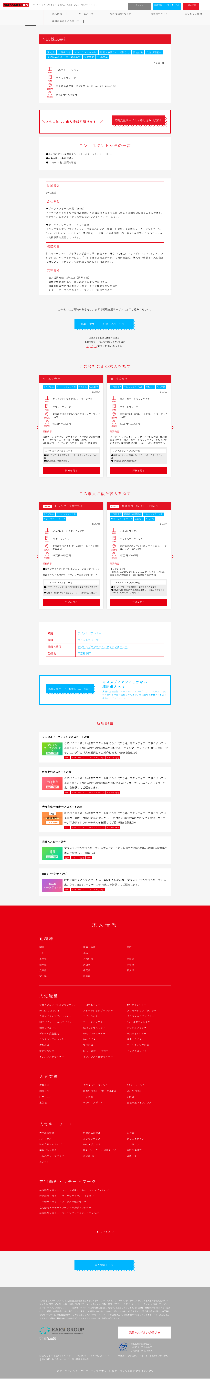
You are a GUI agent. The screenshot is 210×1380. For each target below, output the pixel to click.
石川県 (130, 971)
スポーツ (132, 1156)
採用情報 (55, 1357)
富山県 (43, 976)
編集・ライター (135, 1040)
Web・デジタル (92, 1145)
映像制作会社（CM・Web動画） (101, 1091)
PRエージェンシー (137, 1086)
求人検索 (192, 5)
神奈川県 (88, 959)
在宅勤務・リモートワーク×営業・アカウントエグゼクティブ (74, 1191)
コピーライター (91, 1017)
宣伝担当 (88, 1046)
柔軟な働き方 (134, 1151)
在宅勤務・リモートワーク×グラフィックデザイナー (69, 1196)
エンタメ (44, 1162)
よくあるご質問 (138, 13)
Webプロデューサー (94, 1034)
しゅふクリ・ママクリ (51, 1156)
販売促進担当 (46, 1051)
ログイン (139, 5)
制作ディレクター (136, 1005)
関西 (129, 948)
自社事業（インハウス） (140, 1103)
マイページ (92, 346)
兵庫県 (43, 971)
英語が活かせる (48, 1151)
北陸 (85, 953)
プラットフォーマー (89, 641)
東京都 (81, 654)
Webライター (90, 1040)
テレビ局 (88, 1097)
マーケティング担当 (138, 1046)
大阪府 (87, 965)
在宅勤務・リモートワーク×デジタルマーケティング (69, 1214)
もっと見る (104, 1233)
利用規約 (81, 1357)
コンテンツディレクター (52, 1040)
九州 (41, 953)
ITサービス (45, 1097)
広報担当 (44, 1046)
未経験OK (88, 1156)
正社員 (130, 1133)
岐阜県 (43, 965)
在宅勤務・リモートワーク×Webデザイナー (64, 1202)
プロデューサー (92, 1005)
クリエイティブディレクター (55, 1017)
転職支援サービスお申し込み (166, 5)
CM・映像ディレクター (139, 1022)
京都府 (130, 965)
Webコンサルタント (94, 1028)
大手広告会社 (46, 1133)
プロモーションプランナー (142, 1011)
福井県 (87, 976)
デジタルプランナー (89, 634)
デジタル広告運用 (49, 1034)
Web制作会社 (134, 1091)
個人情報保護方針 (80, 1360)
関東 (88, 654)
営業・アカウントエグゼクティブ (57, 1005)
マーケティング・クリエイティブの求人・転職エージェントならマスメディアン (106, 1373)
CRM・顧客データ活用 (95, 1051)
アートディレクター (94, 1022)
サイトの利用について (99, 1357)
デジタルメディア (93, 1103)
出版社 (43, 1103)
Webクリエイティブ (50, 1145)
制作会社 (44, 1091)
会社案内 (43, 1357)
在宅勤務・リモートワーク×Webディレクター (65, 1208)
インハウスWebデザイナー (98, 1057)
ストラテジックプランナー (98, 1011)
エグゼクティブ (91, 1139)
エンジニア (133, 1145)
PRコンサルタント (49, 1011)
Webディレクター (137, 1034)
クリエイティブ (135, 1139)
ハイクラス (45, 1139)
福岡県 (87, 971)
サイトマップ (68, 1357)
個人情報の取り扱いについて (55, 1360)
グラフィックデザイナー (140, 1017)
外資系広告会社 (92, 1133)
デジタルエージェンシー (96, 1086)
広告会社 (44, 1086)
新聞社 (130, 1097)
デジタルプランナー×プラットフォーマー (102, 647)
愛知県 (130, 959)
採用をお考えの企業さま (169, 13)
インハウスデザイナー (51, 1057)
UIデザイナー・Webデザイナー (56, 1022)
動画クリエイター (49, 1028)
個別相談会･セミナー (84, 13)
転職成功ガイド (113, 13)
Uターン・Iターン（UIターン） (100, 1151)
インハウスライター (138, 1051)
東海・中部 (89, 948)
